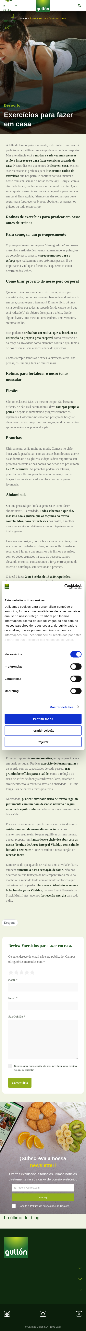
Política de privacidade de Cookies (49, 1206)
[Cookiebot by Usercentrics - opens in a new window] (64, 586)
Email (13, 998)
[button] (79, 5)
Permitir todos (43, 719)
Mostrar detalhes (62, 707)
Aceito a (44, 1206)
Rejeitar (43, 742)
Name (13, 979)
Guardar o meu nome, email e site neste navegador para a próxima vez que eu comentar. (45, 1068)
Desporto (12, 105)
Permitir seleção (43, 730)
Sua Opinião (16, 1016)
